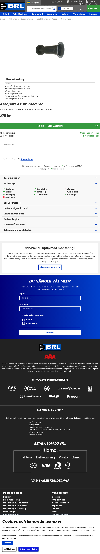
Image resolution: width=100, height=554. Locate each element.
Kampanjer (52, 14)
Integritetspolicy (60, 502)
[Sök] (42, 9)
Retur (54, 511)
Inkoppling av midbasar (15, 505)
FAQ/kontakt (58, 499)
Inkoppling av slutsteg (14, 508)
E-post (22, 293)
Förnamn (23, 304)
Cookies (56, 497)
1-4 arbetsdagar (91, 136)
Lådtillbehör (42, 19)
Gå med (49, 332)
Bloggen (93, 14)
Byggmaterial (27, 19)
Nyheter (65, 14)
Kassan (93, 8)
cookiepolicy (91, 530)
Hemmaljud (37, 14)
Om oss (55, 508)
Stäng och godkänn (28, 549)
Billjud (6, 14)
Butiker (7, 497)
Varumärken (79, 14)
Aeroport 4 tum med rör (63, 19)
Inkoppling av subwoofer (15, 502)
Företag (95, 4)
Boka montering (11, 499)
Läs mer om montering (50, 267)
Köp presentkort (11, 514)
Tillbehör (13, 19)
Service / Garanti (60, 514)
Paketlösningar (20, 14)
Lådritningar (9, 511)
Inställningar (9, 549)
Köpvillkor (57, 505)
